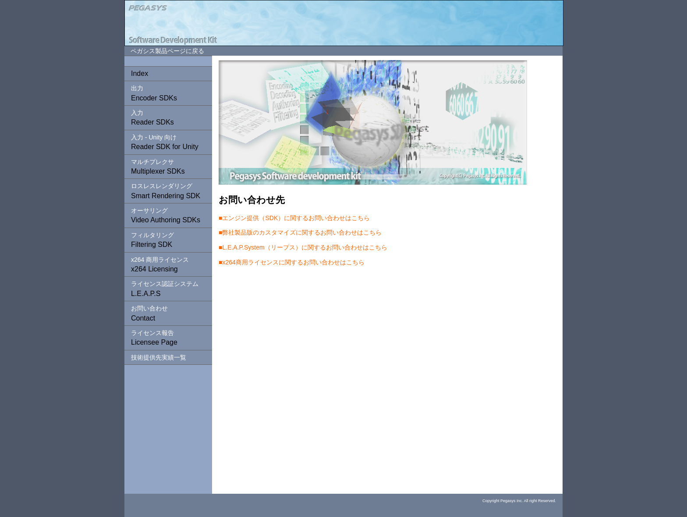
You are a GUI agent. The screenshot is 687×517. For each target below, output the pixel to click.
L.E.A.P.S (164, 288)
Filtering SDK (152, 240)
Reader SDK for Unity (164, 142)
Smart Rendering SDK (165, 190)
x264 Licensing (160, 264)
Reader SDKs (152, 117)
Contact (149, 313)
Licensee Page (154, 337)
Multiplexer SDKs (158, 166)
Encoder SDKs (154, 93)
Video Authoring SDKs (165, 215)
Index (139, 73)
